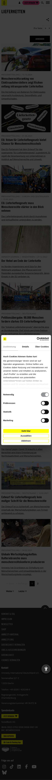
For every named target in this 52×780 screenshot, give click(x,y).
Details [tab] (25, 346)
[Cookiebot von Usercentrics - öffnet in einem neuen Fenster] (37, 339)
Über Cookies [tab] (42, 346)
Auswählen (26, 436)
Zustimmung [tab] (9, 346)
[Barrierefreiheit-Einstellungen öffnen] (46, 669)
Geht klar (26, 431)
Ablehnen (26, 441)
